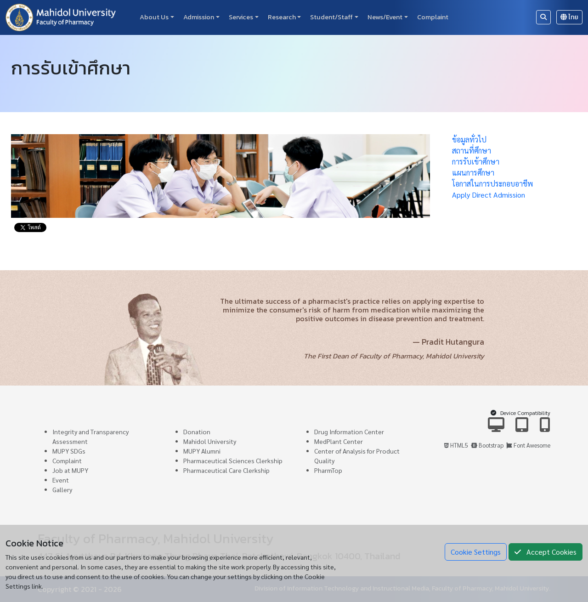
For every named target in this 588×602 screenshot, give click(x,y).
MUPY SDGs (68, 451)
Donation (196, 431)
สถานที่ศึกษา (471, 150)
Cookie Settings (476, 552)
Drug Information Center (349, 431)
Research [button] (282, 17)
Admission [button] (198, 17)
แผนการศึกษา (473, 172)
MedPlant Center (338, 441)
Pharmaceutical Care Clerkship (226, 470)
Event (60, 480)
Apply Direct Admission (488, 194)
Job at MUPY (70, 470)
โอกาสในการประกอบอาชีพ (492, 183)
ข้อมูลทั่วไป (469, 139)
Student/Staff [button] (331, 17)
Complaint (432, 17)
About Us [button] (154, 17)
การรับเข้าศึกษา (475, 161)
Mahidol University (209, 441)
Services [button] (241, 17)
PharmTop (328, 470)
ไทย (569, 17)
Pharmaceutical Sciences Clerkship (233, 460)
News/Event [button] (385, 17)
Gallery (62, 489)
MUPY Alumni (201, 451)
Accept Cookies (545, 552)
